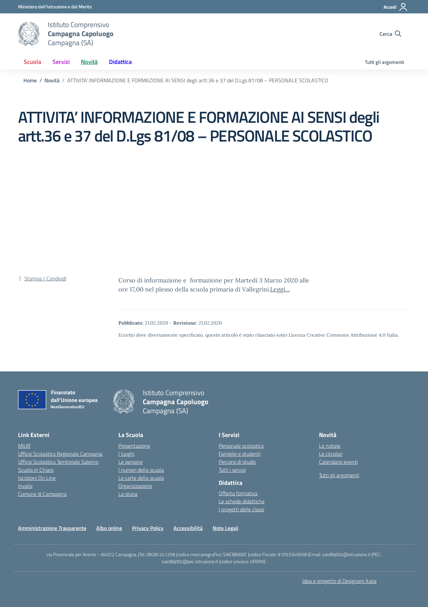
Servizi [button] (61, 61)
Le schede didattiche (241, 501)
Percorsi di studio (237, 462)
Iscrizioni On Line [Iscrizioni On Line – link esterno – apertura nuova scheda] (37, 478)
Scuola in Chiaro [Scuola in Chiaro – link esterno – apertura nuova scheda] (36, 470)
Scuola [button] (32, 61)
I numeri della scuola (141, 470)
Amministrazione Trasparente (52, 528)
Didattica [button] (120, 61)
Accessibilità (188, 528)
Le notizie (329, 446)
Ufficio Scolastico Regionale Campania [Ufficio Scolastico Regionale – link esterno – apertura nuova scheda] (60, 454)
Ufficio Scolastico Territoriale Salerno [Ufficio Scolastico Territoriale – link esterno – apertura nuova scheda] (58, 462)
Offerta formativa (238, 493)
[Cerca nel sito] (390, 33)
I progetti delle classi (241, 509)
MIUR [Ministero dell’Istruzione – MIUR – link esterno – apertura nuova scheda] (24, 446)
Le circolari (330, 454)
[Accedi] (396, 7)
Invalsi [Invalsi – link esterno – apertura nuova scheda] (25, 486)
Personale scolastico (241, 446)
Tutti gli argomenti (384, 62)
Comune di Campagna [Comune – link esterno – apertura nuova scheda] (42, 494)
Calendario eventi (338, 462)
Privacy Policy (148, 528)
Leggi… (280, 289)
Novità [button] (89, 61)
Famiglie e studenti (239, 454)
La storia (127, 494)
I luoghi (126, 454)
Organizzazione (135, 486)
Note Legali (225, 528)
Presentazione (134, 446)
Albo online (109, 528)
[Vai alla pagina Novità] (52, 80)
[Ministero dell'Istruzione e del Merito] (55, 6)
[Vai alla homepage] (28, 34)
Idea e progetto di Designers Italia (339, 581)
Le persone (130, 462)
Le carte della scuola (141, 478)
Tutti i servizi (232, 470)
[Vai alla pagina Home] (30, 80)
